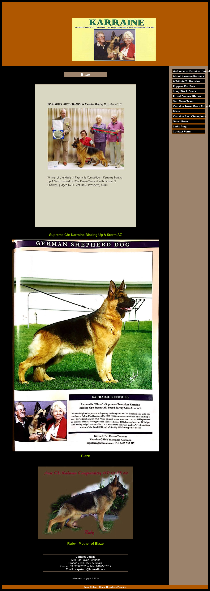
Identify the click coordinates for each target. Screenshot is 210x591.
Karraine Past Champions (189, 116)
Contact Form (182, 131)
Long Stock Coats (184, 91)
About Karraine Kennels (188, 76)
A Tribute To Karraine (186, 81)
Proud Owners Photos (187, 96)
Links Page (180, 126)
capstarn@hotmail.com (90, 569)
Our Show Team (183, 101)
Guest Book (180, 121)
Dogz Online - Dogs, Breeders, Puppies (104, 587)
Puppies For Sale (184, 86)
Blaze (176, 111)
